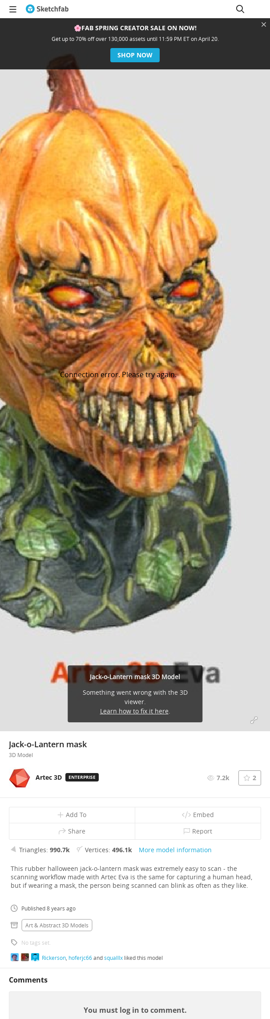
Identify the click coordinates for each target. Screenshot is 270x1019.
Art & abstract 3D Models (57, 925)
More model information (175, 850)
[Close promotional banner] (264, 24)
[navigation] (13, 9)
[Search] (240, 9)
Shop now (135, 55)
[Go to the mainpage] (47, 8)
